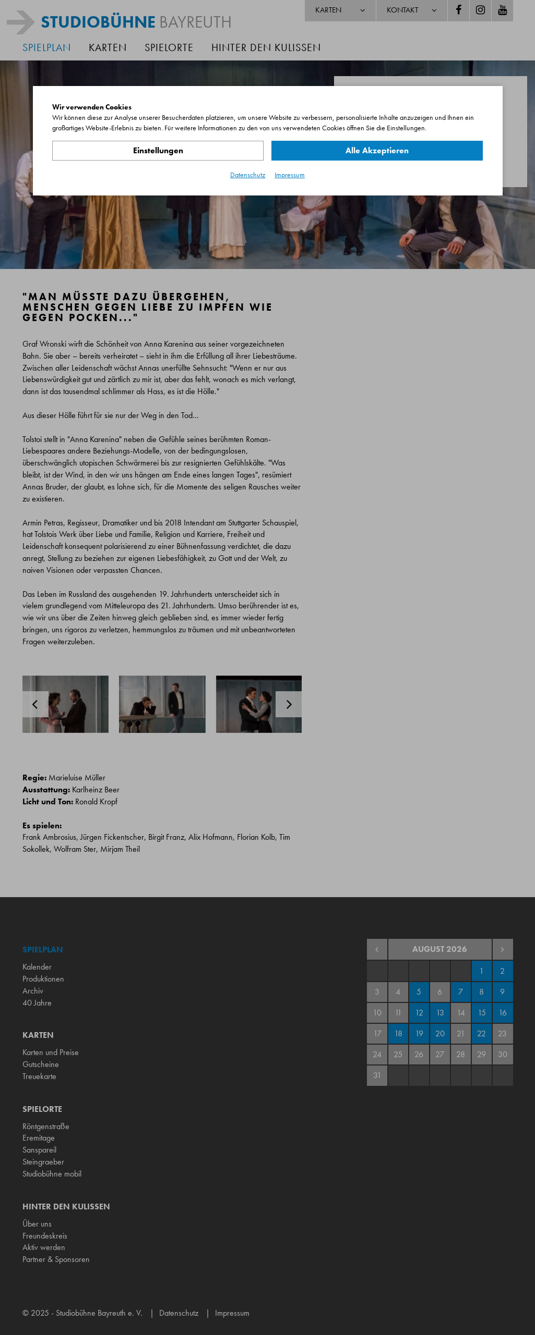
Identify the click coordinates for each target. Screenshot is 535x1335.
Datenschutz (247, 174)
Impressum (290, 174)
